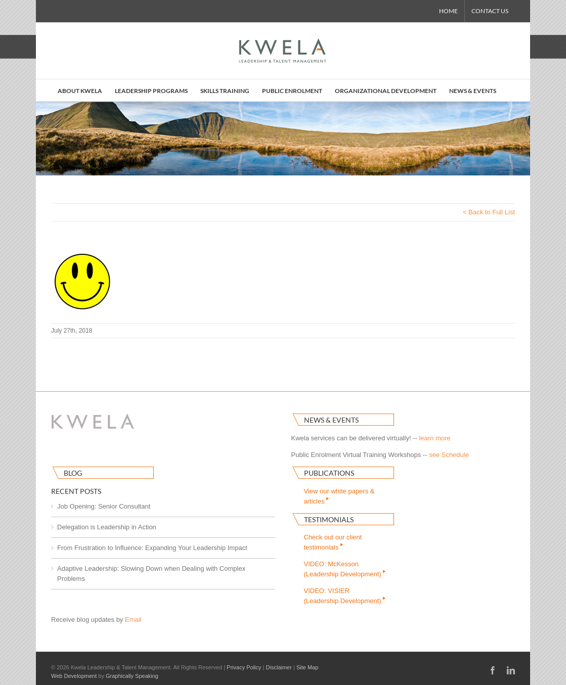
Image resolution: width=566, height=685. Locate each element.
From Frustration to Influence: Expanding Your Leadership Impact (152, 548)
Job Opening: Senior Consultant (103, 506)
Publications (329, 473)
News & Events (331, 420)
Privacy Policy (244, 667)
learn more (434, 438)
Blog (73, 473)
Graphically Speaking (132, 676)
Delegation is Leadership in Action (106, 527)
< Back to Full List (489, 212)
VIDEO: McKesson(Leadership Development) (345, 569)
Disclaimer (279, 667)
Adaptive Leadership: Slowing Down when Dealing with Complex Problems (151, 573)
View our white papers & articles (339, 496)
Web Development (74, 676)
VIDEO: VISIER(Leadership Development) (345, 596)
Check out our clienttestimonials (333, 542)
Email (133, 619)
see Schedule (449, 455)
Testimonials (329, 519)
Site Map (307, 667)
